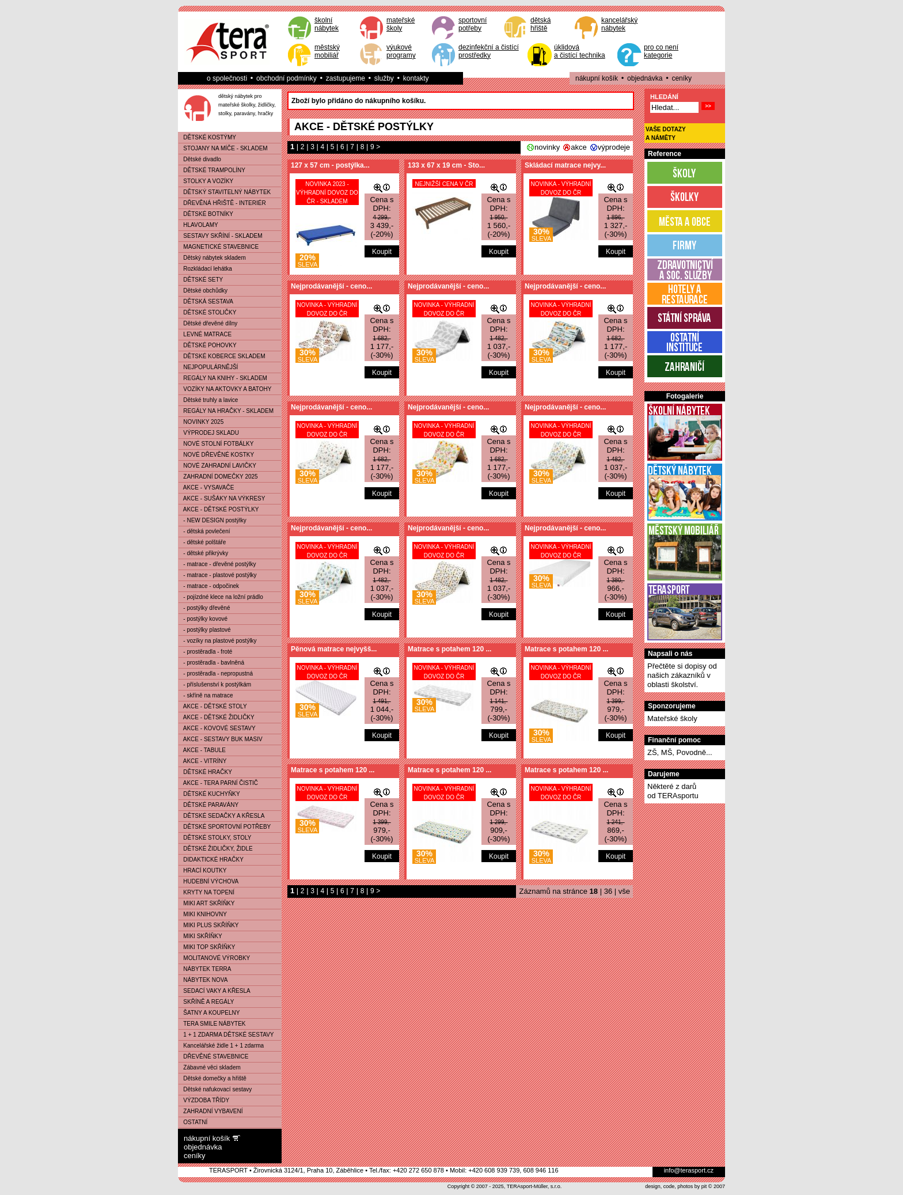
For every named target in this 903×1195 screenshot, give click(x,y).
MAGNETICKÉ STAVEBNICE (219, 247)
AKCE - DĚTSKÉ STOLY (213, 706)
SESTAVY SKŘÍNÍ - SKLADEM (221, 236)
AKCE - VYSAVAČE (206, 487)
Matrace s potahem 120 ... (449, 649)
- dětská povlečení (204, 531)
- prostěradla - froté (205, 651)
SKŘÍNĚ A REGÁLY (206, 1002)
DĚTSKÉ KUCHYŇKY (209, 794)
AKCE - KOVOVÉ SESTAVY (217, 728)
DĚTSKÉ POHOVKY (208, 345)
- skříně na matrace (206, 695)
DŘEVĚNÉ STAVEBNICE (213, 1056)
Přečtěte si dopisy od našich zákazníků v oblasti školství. (682, 675)
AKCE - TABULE (202, 750)
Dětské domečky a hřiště (212, 1078)
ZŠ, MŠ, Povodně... (679, 752)
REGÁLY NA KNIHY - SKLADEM (223, 378)
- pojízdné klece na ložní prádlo (221, 597)
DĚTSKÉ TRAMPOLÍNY (212, 170)
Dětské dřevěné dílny (208, 323)
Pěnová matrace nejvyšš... (334, 649)
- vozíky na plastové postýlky (218, 641)
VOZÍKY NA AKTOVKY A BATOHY (225, 389)
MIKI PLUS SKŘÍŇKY (208, 925)
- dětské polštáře (202, 542)
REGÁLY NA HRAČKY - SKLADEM (226, 411)
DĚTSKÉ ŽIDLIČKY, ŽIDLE (216, 848)
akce (578, 147)
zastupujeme (345, 78)
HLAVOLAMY (198, 225)
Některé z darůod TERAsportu (673, 791)
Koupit (382, 252)
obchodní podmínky (286, 78)
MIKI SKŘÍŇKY (200, 936)
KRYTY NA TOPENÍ (206, 892)
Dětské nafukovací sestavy (215, 1089)
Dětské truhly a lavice (208, 400)
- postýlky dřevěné (204, 608)
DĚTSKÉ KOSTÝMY (207, 137)
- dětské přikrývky (203, 553)
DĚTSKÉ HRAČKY (205, 772)
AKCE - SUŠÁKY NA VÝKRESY (222, 498)
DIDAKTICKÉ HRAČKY (211, 859)
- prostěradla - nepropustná (216, 673)
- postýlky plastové (205, 630)
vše (624, 891)
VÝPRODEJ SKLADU (209, 433)
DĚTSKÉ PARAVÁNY (208, 805)
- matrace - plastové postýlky (218, 575)
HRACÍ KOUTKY (202, 870)
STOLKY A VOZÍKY (206, 181)
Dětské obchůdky (203, 290)
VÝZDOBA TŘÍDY (204, 1100)
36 (608, 891)
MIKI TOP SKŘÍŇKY (207, 947)
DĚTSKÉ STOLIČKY (207, 312)
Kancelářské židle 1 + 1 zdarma (221, 1045)
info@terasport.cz (689, 1170)
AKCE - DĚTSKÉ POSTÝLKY (219, 509)
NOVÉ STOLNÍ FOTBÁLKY (216, 444)
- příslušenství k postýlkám (215, 684)
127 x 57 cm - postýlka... (330, 165)
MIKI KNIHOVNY (203, 914)
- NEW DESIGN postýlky (212, 520)
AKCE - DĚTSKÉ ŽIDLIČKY (217, 717)
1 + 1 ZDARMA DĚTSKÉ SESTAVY (226, 1034)
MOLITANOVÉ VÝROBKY (214, 958)
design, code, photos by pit (676, 1186)
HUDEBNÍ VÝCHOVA (208, 881)
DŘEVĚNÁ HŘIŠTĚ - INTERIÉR (222, 203)
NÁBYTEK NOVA (203, 980)
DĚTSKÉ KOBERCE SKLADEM (222, 356)
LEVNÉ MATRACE (205, 334)
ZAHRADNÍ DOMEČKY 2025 (218, 476)
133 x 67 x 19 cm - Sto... (446, 165)
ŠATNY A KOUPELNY (209, 1013)
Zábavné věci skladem (210, 1067)
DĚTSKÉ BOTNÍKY (206, 214)
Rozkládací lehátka (205, 268)
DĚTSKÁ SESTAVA (206, 301)
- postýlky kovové (203, 619)
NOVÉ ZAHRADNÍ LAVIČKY (217, 465)
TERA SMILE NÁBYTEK (212, 1024)
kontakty (416, 78)
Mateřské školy (672, 718)
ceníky (681, 78)
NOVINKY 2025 (201, 422)
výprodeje (614, 147)
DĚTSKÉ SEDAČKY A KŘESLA (221, 816)
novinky (547, 147)
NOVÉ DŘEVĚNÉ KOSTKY (216, 455)
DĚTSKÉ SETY (201, 279)
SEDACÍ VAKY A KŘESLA (215, 991)
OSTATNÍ (193, 1122)
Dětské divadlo (200, 159)
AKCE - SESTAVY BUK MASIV (221, 739)
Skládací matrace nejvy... (565, 165)
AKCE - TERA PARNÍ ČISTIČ (218, 783)
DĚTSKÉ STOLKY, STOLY (215, 837)
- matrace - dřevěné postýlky (217, 564)
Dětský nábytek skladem (212, 258)
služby (384, 78)
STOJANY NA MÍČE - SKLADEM (223, 148)
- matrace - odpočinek (209, 586)
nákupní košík (596, 78)
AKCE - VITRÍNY (202, 761)
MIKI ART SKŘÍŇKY (206, 903)
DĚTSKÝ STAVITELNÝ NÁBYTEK (225, 192)
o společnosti (227, 78)
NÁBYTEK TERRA (205, 969)
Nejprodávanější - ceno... (331, 286)
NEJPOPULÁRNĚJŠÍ (208, 367)
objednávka (644, 78)
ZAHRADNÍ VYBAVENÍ (211, 1111)
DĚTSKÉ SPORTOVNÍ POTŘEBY (225, 827)
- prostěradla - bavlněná (211, 662)
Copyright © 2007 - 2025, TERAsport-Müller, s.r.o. (504, 1186)
